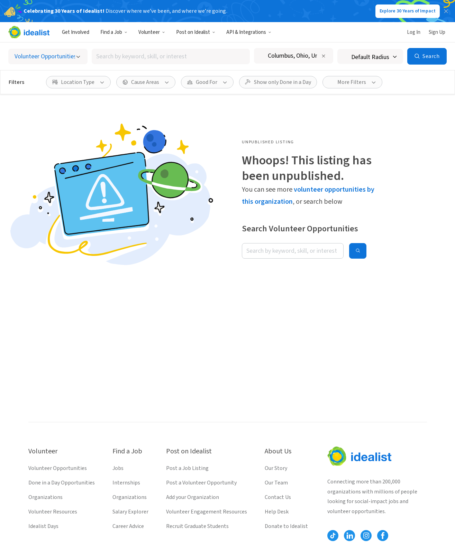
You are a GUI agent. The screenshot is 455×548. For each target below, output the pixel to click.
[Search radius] (370, 56)
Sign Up (437, 32)
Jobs (118, 468)
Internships (126, 483)
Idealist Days (43, 526)
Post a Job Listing (187, 468)
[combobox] (170, 56)
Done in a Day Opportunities (61, 483)
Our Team (276, 483)
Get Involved (75, 32)
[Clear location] (323, 56)
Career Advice (128, 526)
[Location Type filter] (78, 82)
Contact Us (278, 497)
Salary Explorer (130, 512)
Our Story (276, 468)
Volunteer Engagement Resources (206, 512)
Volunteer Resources (52, 512)
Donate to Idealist (286, 526)
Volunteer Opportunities (57, 468)
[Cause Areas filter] (145, 82)
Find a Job (113, 32)
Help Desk (277, 512)
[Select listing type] (48, 56)
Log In (413, 32)
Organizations (45, 497)
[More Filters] (352, 82)
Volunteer (151, 32)
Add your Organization (192, 497)
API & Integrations (248, 32)
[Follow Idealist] (332, 535)
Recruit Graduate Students (197, 526)
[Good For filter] (207, 82)
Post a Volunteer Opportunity (201, 483)
